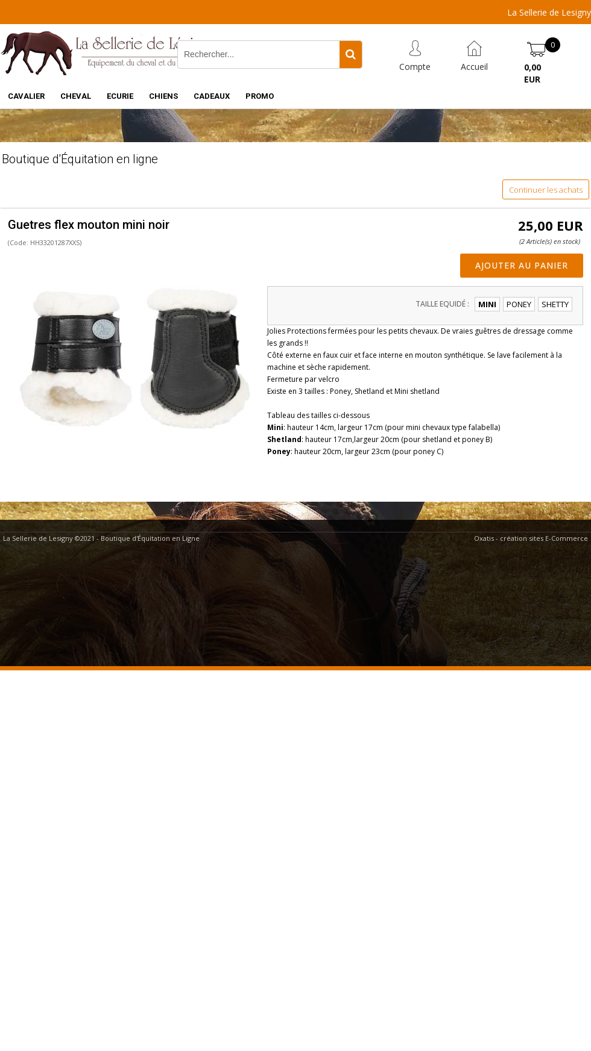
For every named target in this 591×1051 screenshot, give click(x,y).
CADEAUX (212, 96)
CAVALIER (26, 96)
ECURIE (120, 96)
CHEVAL (75, 96)
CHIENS (163, 96)
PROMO (259, 96)
